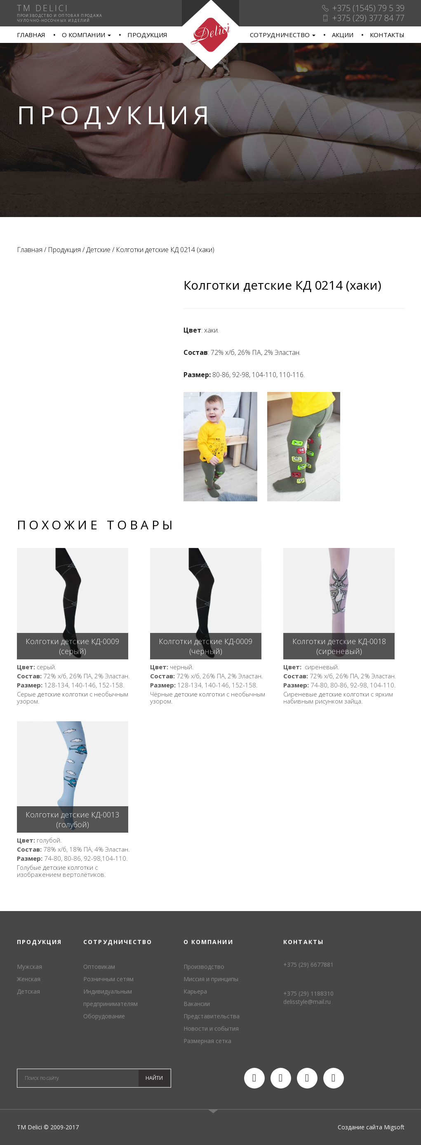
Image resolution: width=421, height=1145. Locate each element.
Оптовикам (99, 966)
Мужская (29, 966)
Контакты (387, 35)
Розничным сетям (108, 979)
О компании (86, 35)
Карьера (195, 991)
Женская (28, 979)
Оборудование (104, 1016)
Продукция (147, 35)
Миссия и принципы (210, 979)
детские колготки (63, 694)
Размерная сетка (207, 1041)
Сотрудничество (282, 35)
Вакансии (196, 1004)
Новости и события (211, 1028)
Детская (28, 991)
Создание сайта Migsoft (371, 1127)
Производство (203, 966)
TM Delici (210, 35)
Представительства (211, 1016)
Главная (31, 35)
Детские (98, 249)
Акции (342, 35)
